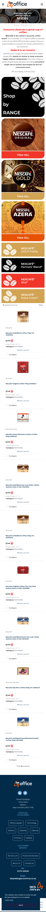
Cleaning (23, 830)
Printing (17, 838)
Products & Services (30, 856)
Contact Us (29, 863)
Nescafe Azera (11, 429)
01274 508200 (23, 871)
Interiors (11, 830)
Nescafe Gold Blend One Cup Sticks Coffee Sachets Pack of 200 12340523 (22, 486)
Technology (31, 823)
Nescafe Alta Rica (12, 682)
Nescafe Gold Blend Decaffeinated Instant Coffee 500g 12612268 (22, 739)
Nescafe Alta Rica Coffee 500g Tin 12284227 (23, 688)
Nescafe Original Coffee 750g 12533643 (21, 384)
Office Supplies (16, 823)
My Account (13, 856)
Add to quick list (23, 350)
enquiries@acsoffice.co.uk (23, 879)
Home (16, 25)
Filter (41, 305)
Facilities (29, 838)
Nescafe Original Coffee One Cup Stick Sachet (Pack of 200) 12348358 (21, 587)
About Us (16, 863)
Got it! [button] (21, 905)
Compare (10, 354)
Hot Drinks (18, 346)
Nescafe (9, 328)
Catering (35, 830)
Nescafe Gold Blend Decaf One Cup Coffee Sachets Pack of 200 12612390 (22, 638)
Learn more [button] (9, 900)
